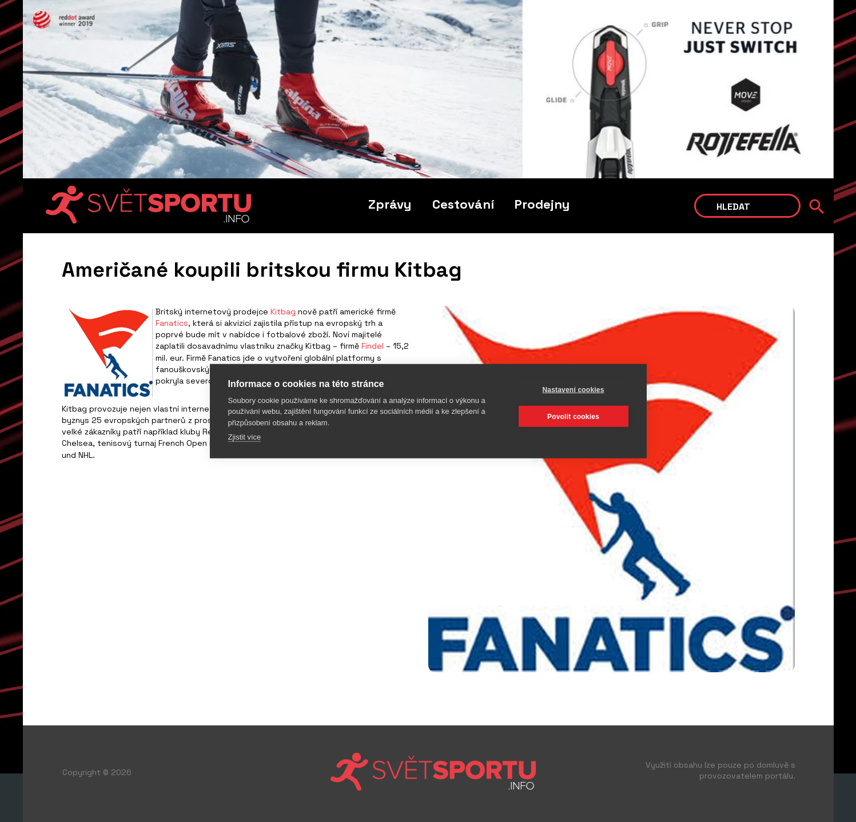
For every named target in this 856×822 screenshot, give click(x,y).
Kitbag (283, 311)
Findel (372, 346)
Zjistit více (244, 437)
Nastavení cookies (573, 389)
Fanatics (172, 323)
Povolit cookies (573, 416)
